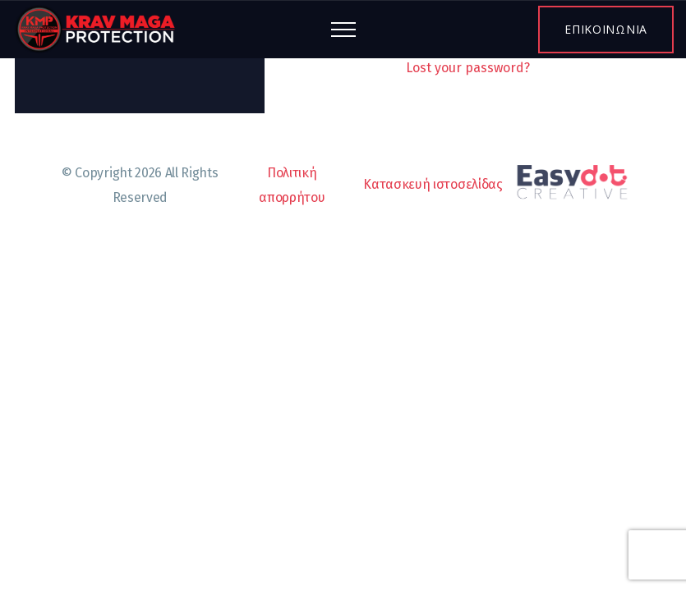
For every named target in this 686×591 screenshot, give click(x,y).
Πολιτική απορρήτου (292, 185)
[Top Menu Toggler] (343, 29)
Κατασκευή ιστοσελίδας (500, 185)
